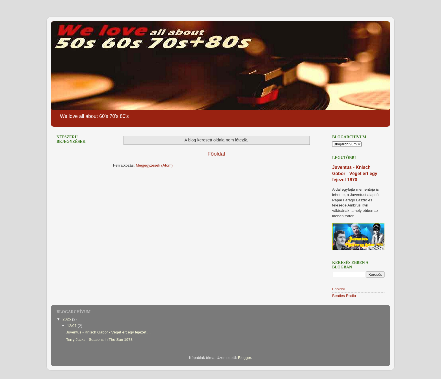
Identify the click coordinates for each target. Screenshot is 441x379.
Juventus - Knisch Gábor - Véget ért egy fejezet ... (108, 332)
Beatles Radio (344, 296)
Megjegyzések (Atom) (154, 165)
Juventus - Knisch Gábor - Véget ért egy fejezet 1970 (354, 173)
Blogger (244, 358)
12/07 (72, 326)
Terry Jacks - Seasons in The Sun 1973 (99, 339)
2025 (67, 319)
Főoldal (216, 154)
